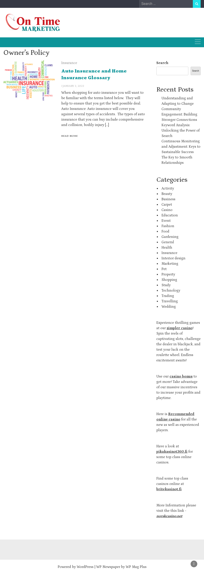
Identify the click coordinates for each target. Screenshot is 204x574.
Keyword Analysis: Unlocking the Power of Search (181, 130)
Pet (164, 269)
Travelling (170, 301)
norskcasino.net (169, 516)
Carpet (167, 205)
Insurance (69, 63)
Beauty (167, 194)
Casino (167, 210)
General (168, 242)
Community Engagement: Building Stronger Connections (179, 114)
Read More (69, 136)
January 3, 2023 (73, 86)
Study (166, 285)
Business (168, 199)
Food (165, 231)
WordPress (85, 567)
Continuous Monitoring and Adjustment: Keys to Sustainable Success (181, 146)
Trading (168, 296)
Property (168, 274)
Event (166, 221)
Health (167, 247)
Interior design (173, 258)
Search (162, 63)
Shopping (169, 280)
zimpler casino (180, 328)
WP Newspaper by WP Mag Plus (121, 567)
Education (170, 215)
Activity (168, 188)
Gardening (170, 237)
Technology (171, 290)
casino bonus (181, 376)
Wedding (169, 307)
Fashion (168, 226)
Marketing (170, 264)
